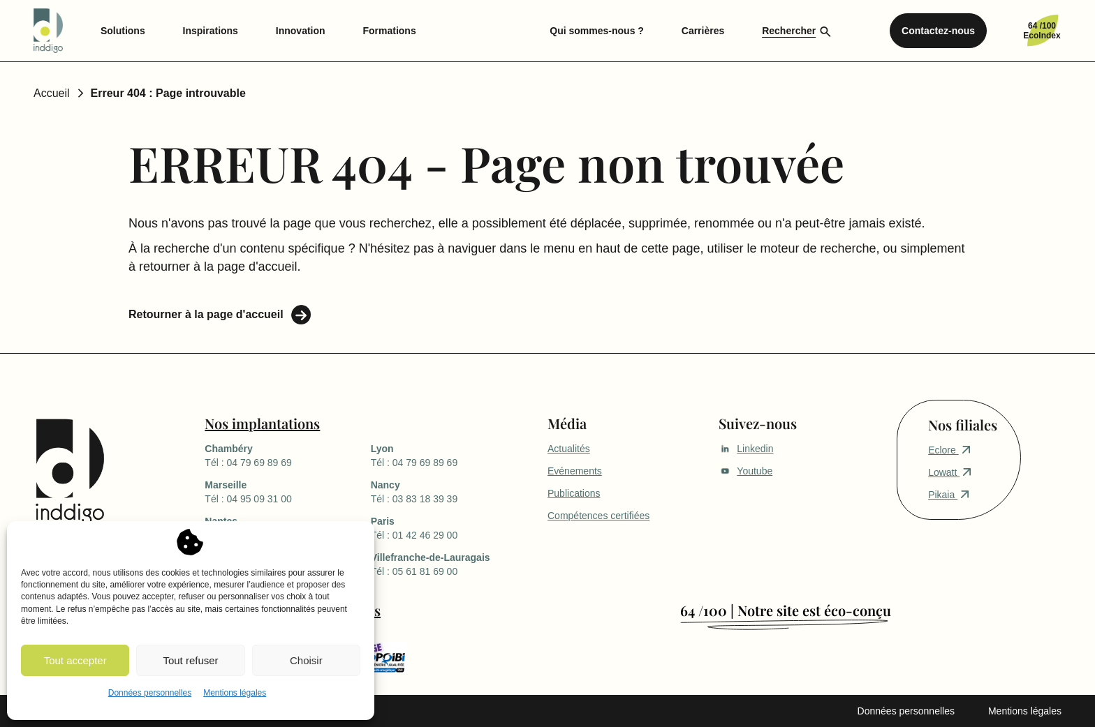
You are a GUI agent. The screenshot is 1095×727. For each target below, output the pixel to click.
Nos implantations (262, 423)
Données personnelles (149, 693)
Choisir (306, 660)
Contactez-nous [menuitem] (938, 30)
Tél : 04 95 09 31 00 (287, 491)
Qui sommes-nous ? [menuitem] (597, 30)
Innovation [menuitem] (300, 30)
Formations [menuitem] (389, 30)
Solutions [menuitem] (123, 30)
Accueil (52, 93)
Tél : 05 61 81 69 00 (453, 563)
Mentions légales (234, 693)
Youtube (745, 471)
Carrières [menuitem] (703, 30)
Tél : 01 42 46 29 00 (453, 527)
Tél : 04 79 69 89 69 (287, 455)
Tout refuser (190, 660)
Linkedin (746, 448)
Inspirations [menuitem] (210, 30)
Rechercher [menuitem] (789, 30)
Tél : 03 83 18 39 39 (453, 491)
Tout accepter (75, 660)
